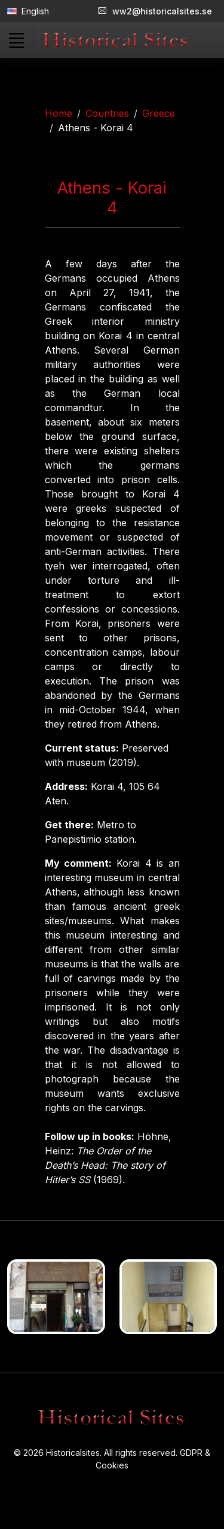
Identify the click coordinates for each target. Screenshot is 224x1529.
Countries (107, 113)
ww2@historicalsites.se (155, 11)
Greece (158, 113)
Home (58, 113)
